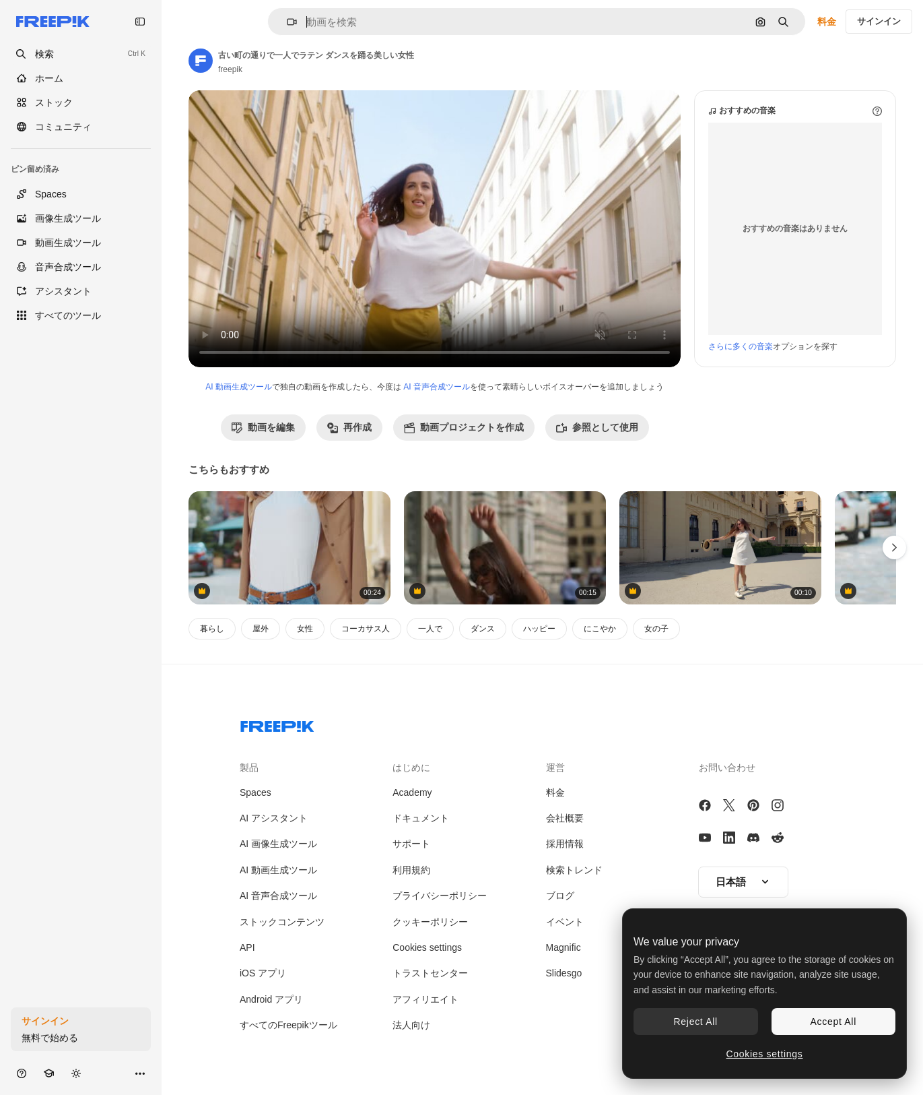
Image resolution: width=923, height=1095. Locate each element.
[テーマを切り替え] (76, 1073)
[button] (286, 22)
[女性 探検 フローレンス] (505, 548)
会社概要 (565, 818)
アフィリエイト (425, 999)
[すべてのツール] (81, 315)
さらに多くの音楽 (740, 346)
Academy (412, 792)
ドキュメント (420, 818)
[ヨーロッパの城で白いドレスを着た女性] (720, 548)
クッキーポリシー (430, 921)
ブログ (560, 895)
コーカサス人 (365, 628)
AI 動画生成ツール (238, 387)
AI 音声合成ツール (436, 387)
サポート (411, 843)
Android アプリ (271, 999)
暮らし (212, 628)
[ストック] (81, 102)
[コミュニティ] (81, 126)
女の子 (656, 628)
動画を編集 (263, 427)
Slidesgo (564, 973)
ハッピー (539, 628)
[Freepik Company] (277, 723)
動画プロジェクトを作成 (464, 427)
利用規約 (411, 870)
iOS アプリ (263, 973)
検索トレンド (574, 870)
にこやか (600, 628)
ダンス (483, 628)
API (247, 947)
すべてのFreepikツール (288, 1025)
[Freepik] (53, 21)
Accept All (833, 1021)
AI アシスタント (274, 818)
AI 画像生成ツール (278, 843)
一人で (430, 628)
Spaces (255, 792)
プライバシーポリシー (439, 895)
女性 (305, 628)
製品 (249, 767)
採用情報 (565, 843)
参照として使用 (597, 427)
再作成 (349, 427)
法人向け (411, 1025)
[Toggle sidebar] (140, 21)
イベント (565, 921)
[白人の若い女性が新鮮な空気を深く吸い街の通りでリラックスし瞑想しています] (289, 548)
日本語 (743, 882)
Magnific (563, 947)
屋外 (260, 628)
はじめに (411, 767)
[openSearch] (81, 54)
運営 (555, 767)
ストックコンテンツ (282, 921)
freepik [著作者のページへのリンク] (230, 69)
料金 (826, 21)
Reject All (696, 1021)
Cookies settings (427, 947)
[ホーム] (81, 78)
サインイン (879, 21)
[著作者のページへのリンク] (201, 61)
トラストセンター (430, 973)
